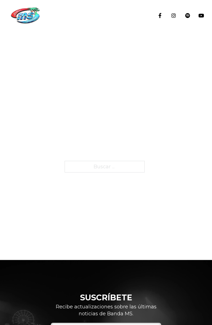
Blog (202, 175)
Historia (202, 101)
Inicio (202, 38)
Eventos (202, 67)
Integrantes (202, 140)
